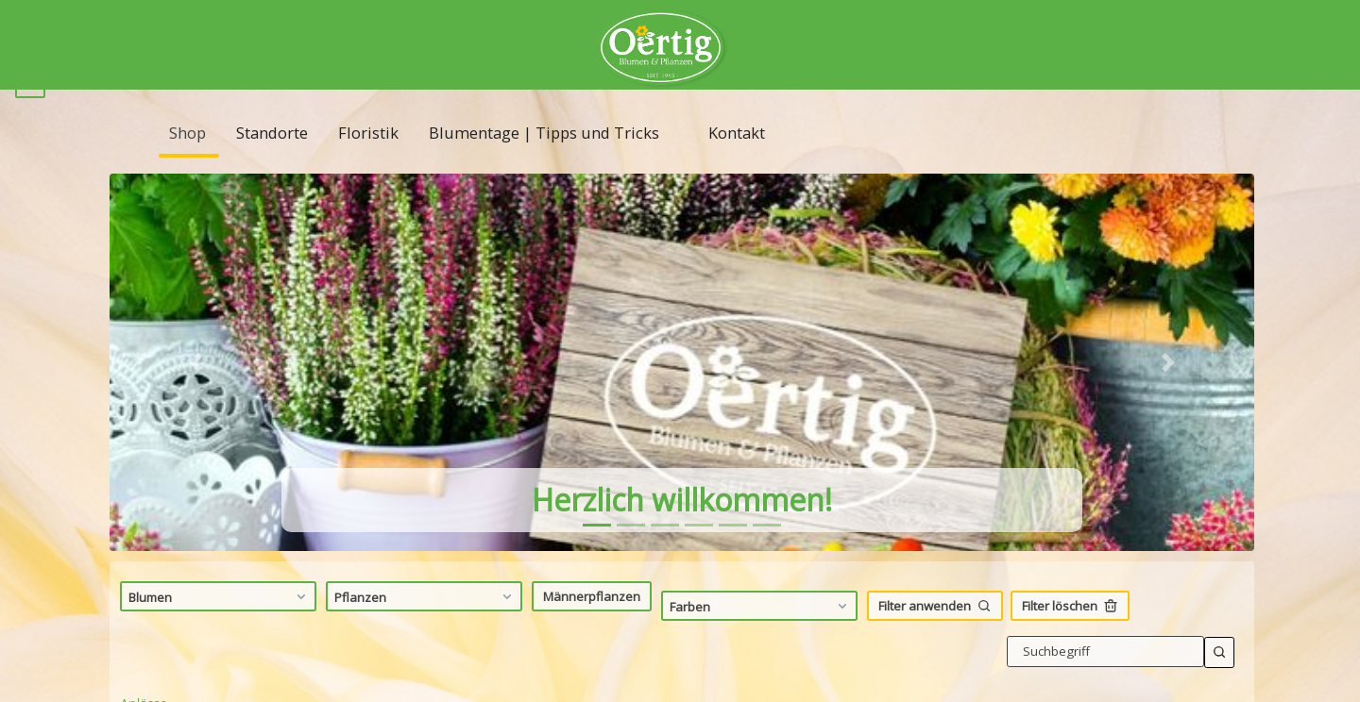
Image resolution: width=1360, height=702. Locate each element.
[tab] (597, 552)
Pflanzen (425, 623)
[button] (195, 389)
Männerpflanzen (591, 622)
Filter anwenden (935, 633)
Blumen (219, 623)
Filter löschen (1070, 633)
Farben (761, 633)
